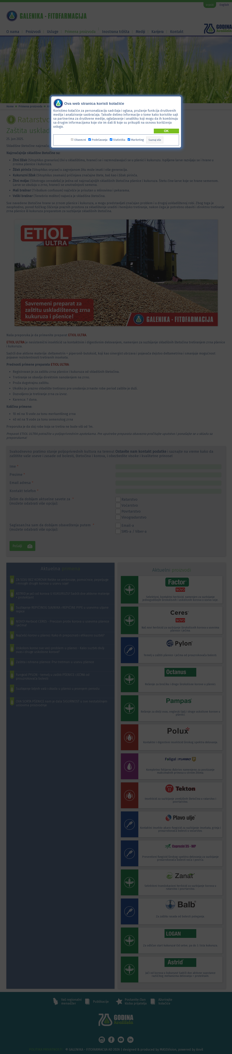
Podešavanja (99, 140)
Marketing (137, 140)
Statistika (119, 140)
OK (166, 131)
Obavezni (80, 140)
